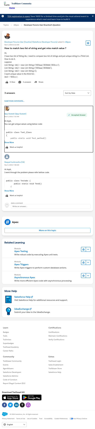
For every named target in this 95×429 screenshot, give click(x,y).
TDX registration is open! (18, 16)
